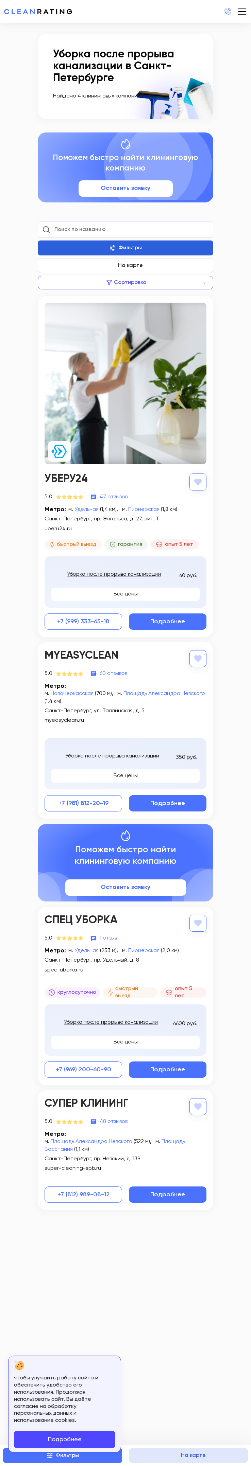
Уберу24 (66, 478)
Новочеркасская (72, 693)
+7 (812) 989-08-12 (83, 1195)
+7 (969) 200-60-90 (83, 1070)
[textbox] (125, 282)
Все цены (126, 594)
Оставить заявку (125, 188)
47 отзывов (114, 497)
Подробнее (167, 622)
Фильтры (126, 248)
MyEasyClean (81, 655)
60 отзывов (113, 673)
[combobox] (125, 282)
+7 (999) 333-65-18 (83, 622)
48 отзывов (114, 1121)
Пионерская (144, 509)
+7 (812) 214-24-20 (227, 11)
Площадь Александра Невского (164, 693)
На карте (130, 265)
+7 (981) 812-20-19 (83, 803)
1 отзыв (108, 938)
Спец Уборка (81, 920)
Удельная (86, 509)
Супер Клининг (86, 1103)
